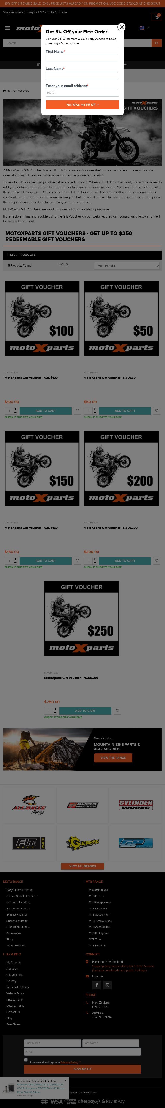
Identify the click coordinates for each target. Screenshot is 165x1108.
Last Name (54, 69)
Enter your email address (66, 86)
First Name (55, 51)
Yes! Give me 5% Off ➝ (82, 105)
